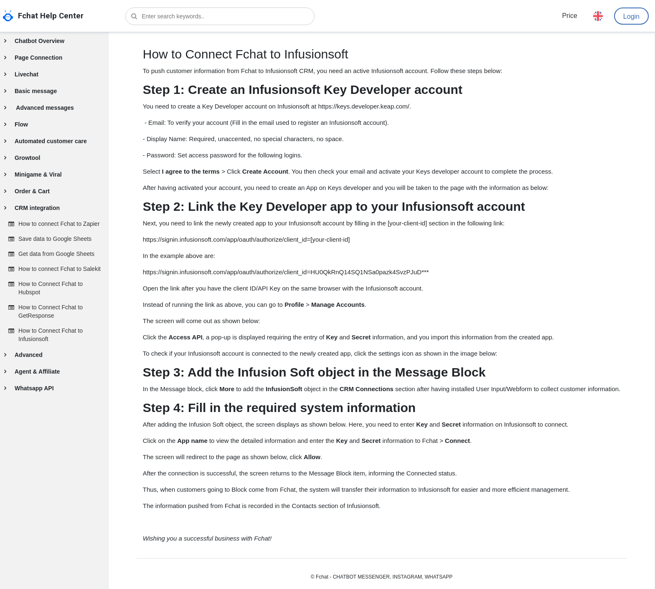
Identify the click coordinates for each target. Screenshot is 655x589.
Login (631, 16)
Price (569, 15)
